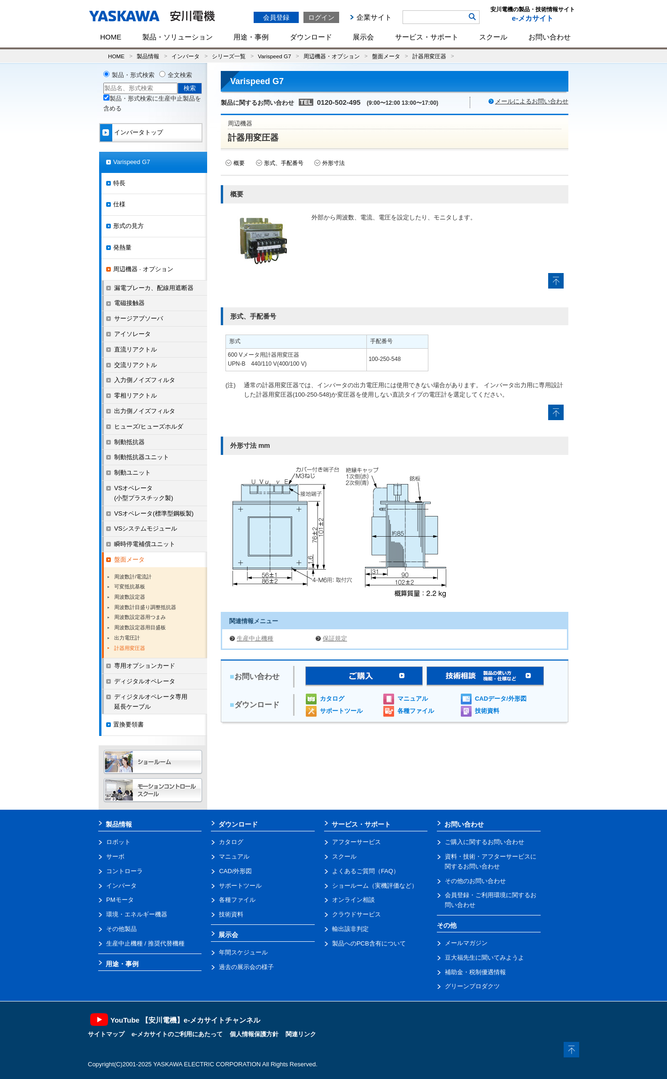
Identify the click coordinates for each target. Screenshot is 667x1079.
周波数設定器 (129, 597)
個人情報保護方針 (254, 1034)
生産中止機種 (255, 638)
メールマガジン (466, 942)
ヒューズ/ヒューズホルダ (148, 426)
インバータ (185, 56)
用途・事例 (251, 37)
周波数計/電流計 (133, 576)
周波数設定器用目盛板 (140, 627)
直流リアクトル (135, 349)
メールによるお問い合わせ (531, 101)
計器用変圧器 (429, 56)
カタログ (332, 698)
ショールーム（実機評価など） (375, 885)
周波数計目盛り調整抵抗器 (145, 607)
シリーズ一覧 (229, 56)
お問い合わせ (549, 37)
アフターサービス (356, 841)
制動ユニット (132, 472)
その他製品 (121, 928)
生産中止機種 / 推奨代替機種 (145, 943)
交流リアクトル (135, 364)
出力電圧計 (127, 638)
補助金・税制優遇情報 (475, 972)
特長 (119, 183)
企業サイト (374, 17)
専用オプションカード (144, 665)
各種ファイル (415, 710)
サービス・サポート (426, 37)
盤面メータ (386, 56)
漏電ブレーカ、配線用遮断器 (154, 287)
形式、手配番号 (283, 163)
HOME (110, 37)
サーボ (115, 856)
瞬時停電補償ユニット (144, 543)
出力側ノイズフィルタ (144, 410)
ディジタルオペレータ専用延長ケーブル (150, 701)
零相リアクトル (135, 395)
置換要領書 (128, 724)
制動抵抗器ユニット (141, 457)
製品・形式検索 (133, 74)
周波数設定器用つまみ (140, 617)
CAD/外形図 (235, 871)
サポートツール (341, 710)
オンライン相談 (353, 899)
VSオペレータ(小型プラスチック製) (143, 493)
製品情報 (148, 56)
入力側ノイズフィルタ (144, 379)
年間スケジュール (243, 952)
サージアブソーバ (138, 318)
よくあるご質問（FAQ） (365, 871)
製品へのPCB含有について (369, 943)
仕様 (119, 204)
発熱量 (122, 247)
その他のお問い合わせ (475, 880)
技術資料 (487, 710)
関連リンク (301, 1034)
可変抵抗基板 (129, 586)
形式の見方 (128, 225)
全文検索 (180, 74)
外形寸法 (333, 163)
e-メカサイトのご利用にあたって (177, 1034)
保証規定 (335, 638)
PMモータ (120, 899)
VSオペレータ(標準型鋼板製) (154, 513)
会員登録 (276, 17)
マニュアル (412, 698)
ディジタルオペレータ (144, 681)
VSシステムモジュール (145, 528)
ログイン (321, 17)
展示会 (363, 37)
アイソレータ (132, 333)
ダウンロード (311, 37)
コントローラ (124, 871)
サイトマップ (106, 1034)
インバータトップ (138, 132)
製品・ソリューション (177, 37)
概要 (239, 163)
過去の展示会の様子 (246, 966)
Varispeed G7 (274, 56)
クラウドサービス (356, 914)
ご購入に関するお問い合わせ (484, 841)
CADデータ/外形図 (501, 698)
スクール (493, 37)
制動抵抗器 (129, 442)
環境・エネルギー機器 (136, 914)
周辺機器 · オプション (143, 269)
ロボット (118, 841)
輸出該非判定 (350, 928)
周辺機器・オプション (331, 56)
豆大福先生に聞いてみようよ (484, 957)
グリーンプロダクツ (472, 986)
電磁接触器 (129, 302)
